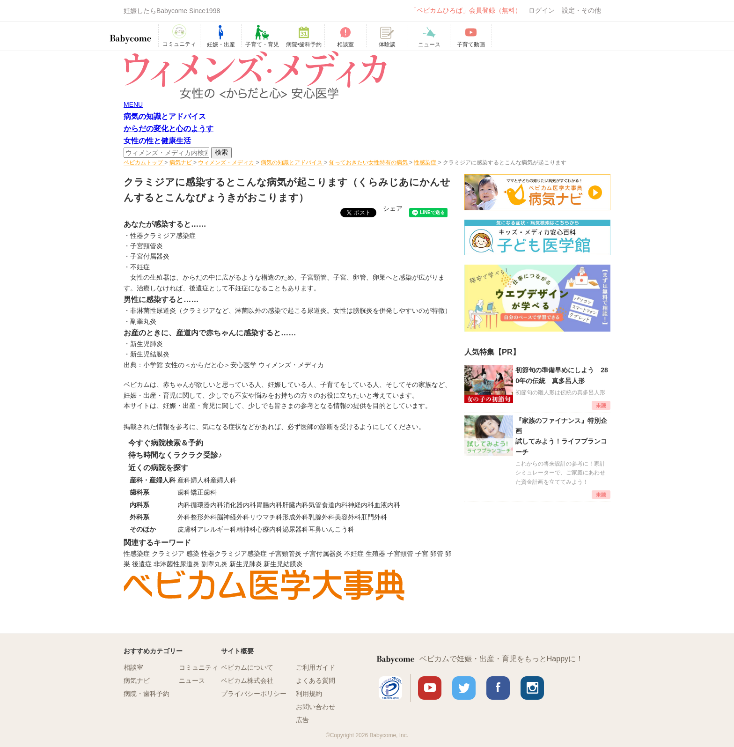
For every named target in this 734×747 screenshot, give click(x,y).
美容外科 (348, 517)
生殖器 (375, 553)
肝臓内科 (295, 505)
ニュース (192, 680)
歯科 (184, 492)
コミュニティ (198, 667)
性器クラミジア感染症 (163, 235)
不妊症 (354, 553)
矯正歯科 (204, 492)
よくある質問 (315, 680)
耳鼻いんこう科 (331, 529)
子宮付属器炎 (149, 256)
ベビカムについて (247, 667)
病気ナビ (137, 680)
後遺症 (142, 564)
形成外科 (295, 517)
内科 (184, 505)
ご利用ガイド (315, 667)
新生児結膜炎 (283, 564)
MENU (133, 104)
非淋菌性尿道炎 (176, 564)
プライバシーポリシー (253, 693)
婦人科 (200, 480)
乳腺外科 (321, 517)
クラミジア (168, 553)
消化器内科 (239, 505)
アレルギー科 (216, 529)
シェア (393, 208)
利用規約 (309, 693)
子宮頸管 (400, 553)
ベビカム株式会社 (247, 680)
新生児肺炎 (245, 564)
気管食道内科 (328, 505)
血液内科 (387, 505)
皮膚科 (187, 529)
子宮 (421, 553)
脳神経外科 (233, 517)
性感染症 (137, 553)
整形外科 (204, 517)
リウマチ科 (266, 517)
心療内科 (269, 529)
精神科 (246, 529)
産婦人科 (223, 480)
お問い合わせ (315, 706)
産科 (184, 480)
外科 (184, 517)
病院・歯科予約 (146, 693)
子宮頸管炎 (146, 246)
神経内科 (361, 505)
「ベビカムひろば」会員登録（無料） (465, 10)
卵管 (436, 553)
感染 (192, 553)
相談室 (133, 667)
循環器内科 (207, 505)
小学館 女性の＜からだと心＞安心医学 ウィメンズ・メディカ (233, 365)
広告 (302, 720)
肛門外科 (374, 517)
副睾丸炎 (214, 564)
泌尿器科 (295, 529)
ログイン (541, 10)
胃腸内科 (269, 505)
